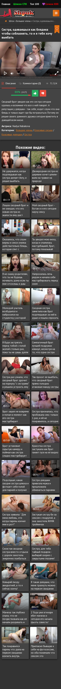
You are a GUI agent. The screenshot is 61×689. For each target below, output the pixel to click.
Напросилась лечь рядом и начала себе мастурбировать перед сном (45, 278)
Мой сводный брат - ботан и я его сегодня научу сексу (44, 208)
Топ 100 (34, 4)
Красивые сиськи (43, 130)
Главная (6, 4)
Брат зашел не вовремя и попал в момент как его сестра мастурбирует (15, 416)
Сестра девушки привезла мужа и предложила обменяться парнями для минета (43, 485)
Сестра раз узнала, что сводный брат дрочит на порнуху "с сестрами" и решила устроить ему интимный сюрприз (15, 382)
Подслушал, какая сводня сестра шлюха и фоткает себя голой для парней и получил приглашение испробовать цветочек (15, 485)
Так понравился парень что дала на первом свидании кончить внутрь (13, 651)
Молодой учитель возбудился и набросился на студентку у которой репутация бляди (14, 313)
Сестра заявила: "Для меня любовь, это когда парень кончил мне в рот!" (14, 519)
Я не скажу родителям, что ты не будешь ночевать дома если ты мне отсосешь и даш (15, 278)
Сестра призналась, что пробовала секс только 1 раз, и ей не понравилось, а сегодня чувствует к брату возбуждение (45, 416)
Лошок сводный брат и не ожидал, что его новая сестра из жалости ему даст (15, 210)
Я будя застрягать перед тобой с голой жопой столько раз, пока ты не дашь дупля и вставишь (15, 347)
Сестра (28, 134)
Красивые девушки (12, 134)
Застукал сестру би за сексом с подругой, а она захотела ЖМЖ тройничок (44, 519)
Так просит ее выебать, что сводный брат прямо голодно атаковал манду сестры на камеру (45, 382)
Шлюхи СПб (20, 4)
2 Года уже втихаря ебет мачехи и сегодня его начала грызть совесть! (42, 617)
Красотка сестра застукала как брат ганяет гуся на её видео (45, 449)
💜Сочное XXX (50, 4)
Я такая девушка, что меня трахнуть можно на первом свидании (43, 585)
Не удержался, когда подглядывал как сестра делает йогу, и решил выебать (14, 176)
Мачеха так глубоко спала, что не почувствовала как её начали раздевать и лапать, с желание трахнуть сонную (14, 617)
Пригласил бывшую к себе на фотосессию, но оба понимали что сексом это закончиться (43, 651)
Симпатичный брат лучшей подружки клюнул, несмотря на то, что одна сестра (43, 347)
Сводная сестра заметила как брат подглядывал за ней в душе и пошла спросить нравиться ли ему (45, 313)
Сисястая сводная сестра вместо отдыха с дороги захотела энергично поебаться (15, 553)
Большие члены (24, 130)
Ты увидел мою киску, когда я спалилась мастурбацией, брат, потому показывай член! (44, 244)
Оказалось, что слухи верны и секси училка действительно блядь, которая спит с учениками (14, 244)
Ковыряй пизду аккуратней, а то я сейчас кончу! (12, 585)
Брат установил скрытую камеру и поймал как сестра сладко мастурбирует (14, 450)
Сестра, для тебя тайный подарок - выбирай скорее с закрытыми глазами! (43, 553)
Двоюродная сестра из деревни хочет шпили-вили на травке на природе (45, 176)
